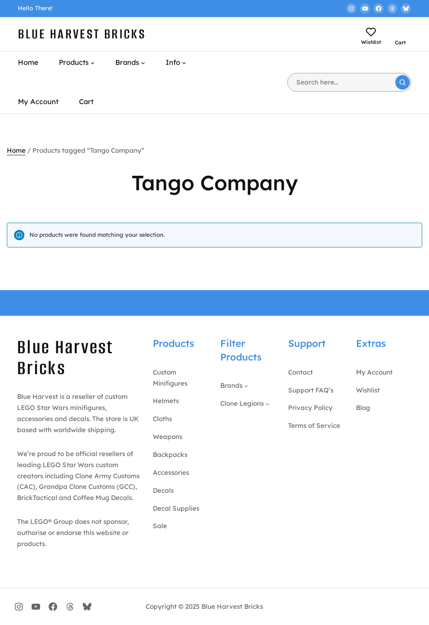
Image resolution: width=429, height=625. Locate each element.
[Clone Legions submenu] (267, 403)
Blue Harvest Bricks (82, 34)
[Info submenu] (184, 63)
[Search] (402, 82)
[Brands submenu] (143, 63)
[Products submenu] (92, 63)
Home (16, 150)
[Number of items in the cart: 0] (402, 30)
